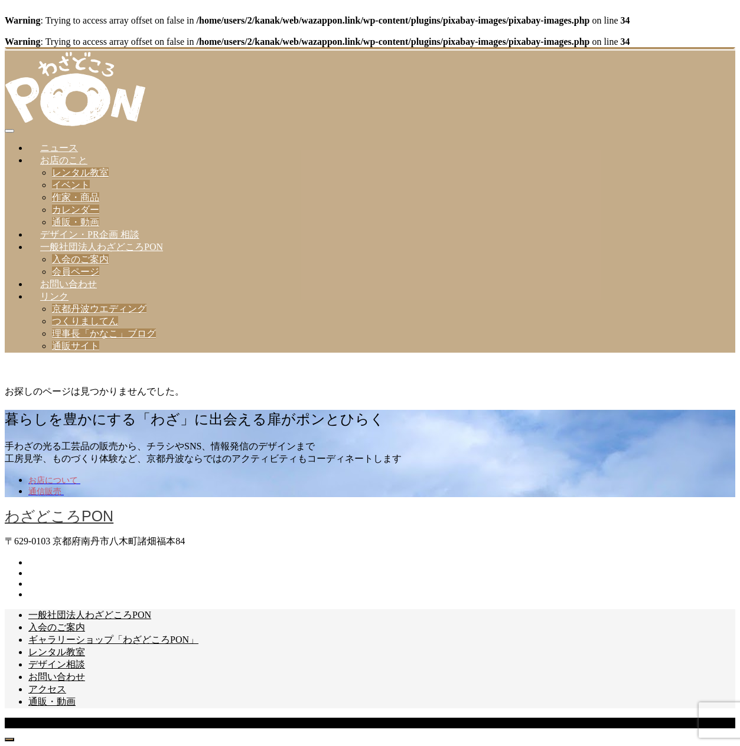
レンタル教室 (80, 172)
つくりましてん (85, 321)
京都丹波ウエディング (99, 309)
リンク (54, 296)
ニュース (59, 148)
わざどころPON (59, 516)
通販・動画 (75, 222)
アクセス (47, 689)
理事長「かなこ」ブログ (104, 333)
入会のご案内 (80, 259)
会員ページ (75, 272)
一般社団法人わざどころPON (101, 247)
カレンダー (75, 210)
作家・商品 (75, 197)
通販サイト (75, 346)
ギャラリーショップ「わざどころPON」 (113, 640)
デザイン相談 (56, 664)
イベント (71, 185)
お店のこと (63, 160)
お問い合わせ (68, 284)
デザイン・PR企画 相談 (89, 234)
